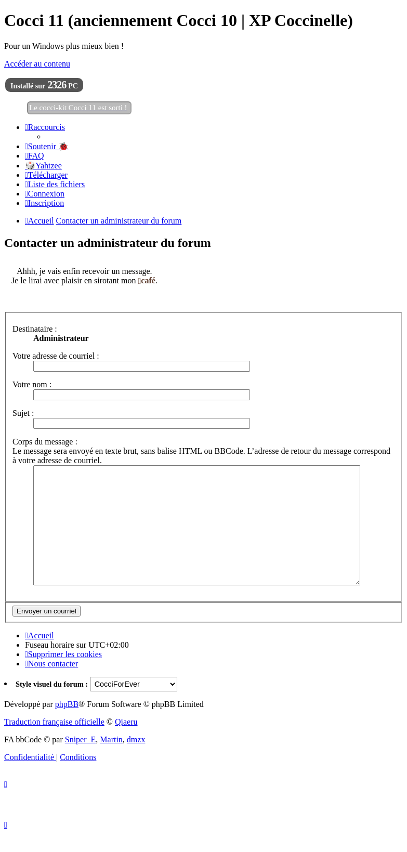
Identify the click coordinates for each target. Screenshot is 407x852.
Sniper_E (80, 762)
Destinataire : (34, 328)
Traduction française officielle (54, 745)
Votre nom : (31, 384)
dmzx (136, 762)
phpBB (66, 727)
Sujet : (23, 413)
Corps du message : (44, 441)
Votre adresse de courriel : (55, 355)
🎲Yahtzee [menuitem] (43, 165)
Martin (111, 762)
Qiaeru (126, 745)
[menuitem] (47, 146)
